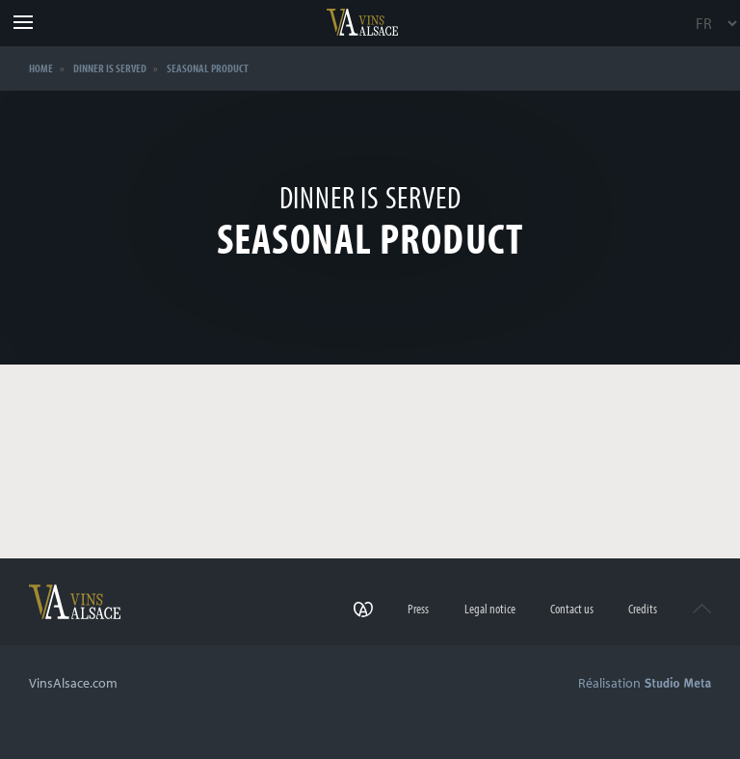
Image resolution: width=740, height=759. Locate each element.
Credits (642, 608)
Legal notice (489, 608)
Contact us (572, 608)
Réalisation (644, 682)
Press (418, 608)
